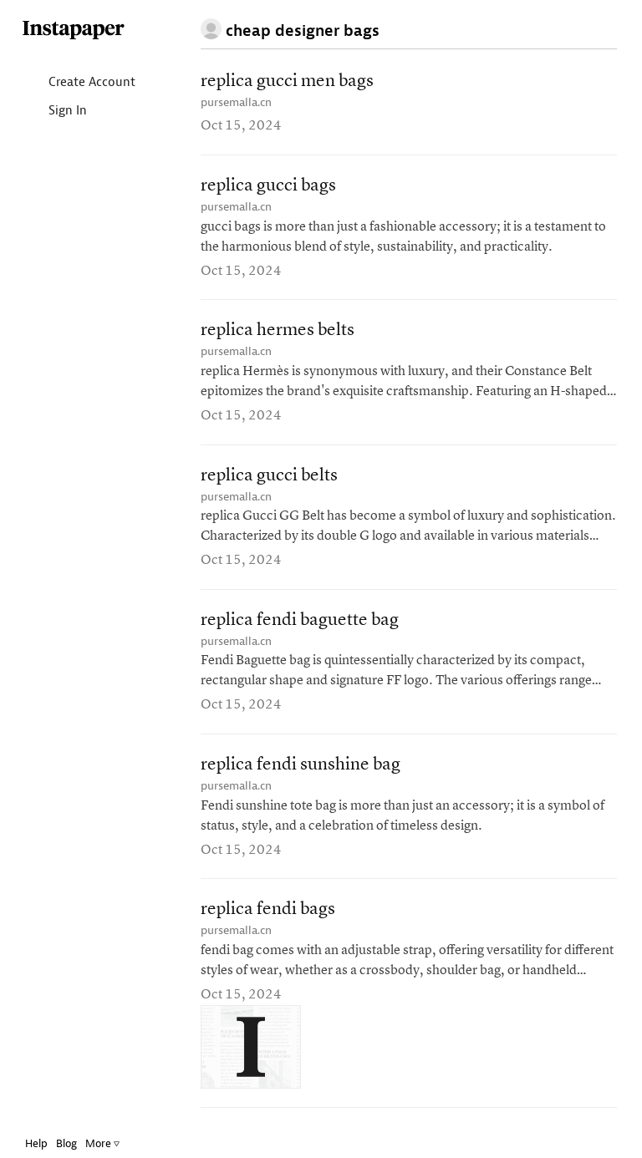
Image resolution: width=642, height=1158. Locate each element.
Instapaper (73, 30)
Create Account (78, 83)
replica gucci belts (269, 476)
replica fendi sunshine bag (300, 765)
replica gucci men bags (287, 81)
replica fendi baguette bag (300, 620)
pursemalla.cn (236, 102)
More (102, 1143)
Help (36, 1143)
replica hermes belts (277, 330)
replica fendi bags (268, 909)
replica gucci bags (268, 186)
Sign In (54, 111)
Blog (66, 1143)
